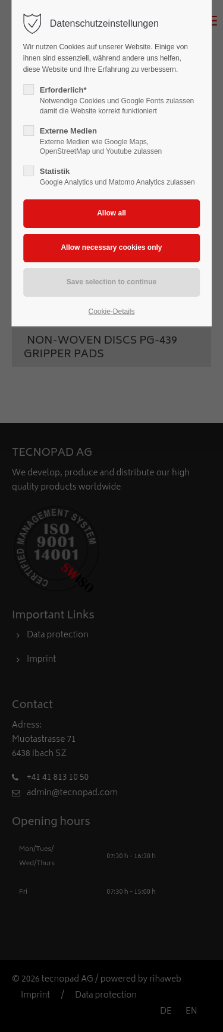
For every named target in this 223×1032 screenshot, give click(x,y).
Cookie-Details (111, 311)
